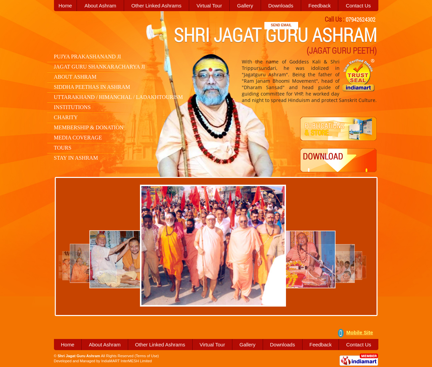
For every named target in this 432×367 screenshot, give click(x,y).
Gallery (245, 5)
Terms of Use (147, 356)
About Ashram (100, 5)
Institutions (72, 107)
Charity (66, 117)
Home (67, 344)
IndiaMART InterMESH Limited (126, 361)
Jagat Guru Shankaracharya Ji (99, 67)
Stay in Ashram (76, 158)
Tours (62, 148)
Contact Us (358, 5)
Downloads (280, 5)
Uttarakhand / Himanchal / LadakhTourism (118, 97)
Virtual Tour (209, 5)
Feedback (320, 5)
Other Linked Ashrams (156, 5)
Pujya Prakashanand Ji (87, 56)
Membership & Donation (89, 127)
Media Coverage (78, 137)
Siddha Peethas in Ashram (92, 87)
